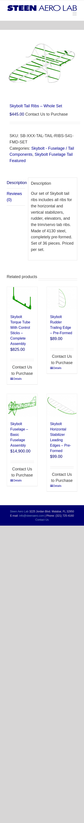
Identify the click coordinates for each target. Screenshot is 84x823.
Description (16, 182)
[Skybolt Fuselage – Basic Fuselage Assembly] (22, 405)
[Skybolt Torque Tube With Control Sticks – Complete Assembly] (22, 298)
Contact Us (42, 519)
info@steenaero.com (31, 515)
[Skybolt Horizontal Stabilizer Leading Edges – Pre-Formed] (62, 405)
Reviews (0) (14, 196)
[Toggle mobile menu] (75, 13)
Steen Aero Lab (19, 511)
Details (17, 378)
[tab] (16, 183)
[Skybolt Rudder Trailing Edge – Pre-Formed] (62, 298)
